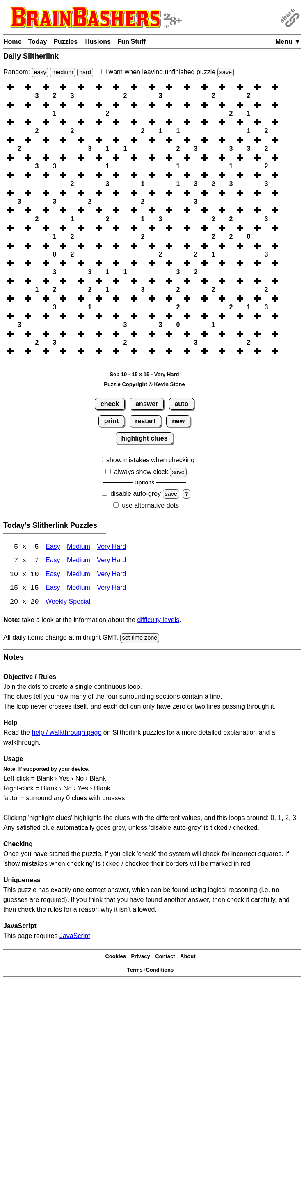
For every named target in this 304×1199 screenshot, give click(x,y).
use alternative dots (150, 505)
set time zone (140, 639)
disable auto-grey (135, 493)
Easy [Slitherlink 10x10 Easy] (53, 575)
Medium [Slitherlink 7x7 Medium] (78, 561)
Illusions (97, 41)
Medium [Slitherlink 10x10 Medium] (78, 575)
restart (145, 421)
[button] (19, 87)
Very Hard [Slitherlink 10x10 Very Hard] (111, 575)
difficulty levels (158, 621)
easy (40, 72)
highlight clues (144, 438)
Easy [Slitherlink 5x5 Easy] (53, 547)
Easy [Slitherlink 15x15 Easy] (53, 589)
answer (146, 403)
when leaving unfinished (167, 71)
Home (12, 41)
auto (181, 403)
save (225, 72)
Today (37, 41)
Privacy (140, 957)
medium (62, 72)
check (110, 403)
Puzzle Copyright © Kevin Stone (144, 384)
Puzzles (65, 41)
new (178, 421)
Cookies (115, 957)
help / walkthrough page (66, 733)
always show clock (141, 471)
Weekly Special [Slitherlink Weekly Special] (68, 603)
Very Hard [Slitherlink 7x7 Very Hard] (111, 561)
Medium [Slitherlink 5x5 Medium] (78, 547)
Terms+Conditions (150, 970)
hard (85, 72)
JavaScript (74, 936)
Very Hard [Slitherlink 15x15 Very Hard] (111, 589)
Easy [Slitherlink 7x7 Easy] (53, 561)
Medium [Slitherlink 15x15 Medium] (78, 589)
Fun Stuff (131, 41)
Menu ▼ (288, 41)
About (188, 957)
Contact (165, 957)
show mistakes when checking (150, 459)
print (111, 421)
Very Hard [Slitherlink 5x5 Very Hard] (111, 547)
